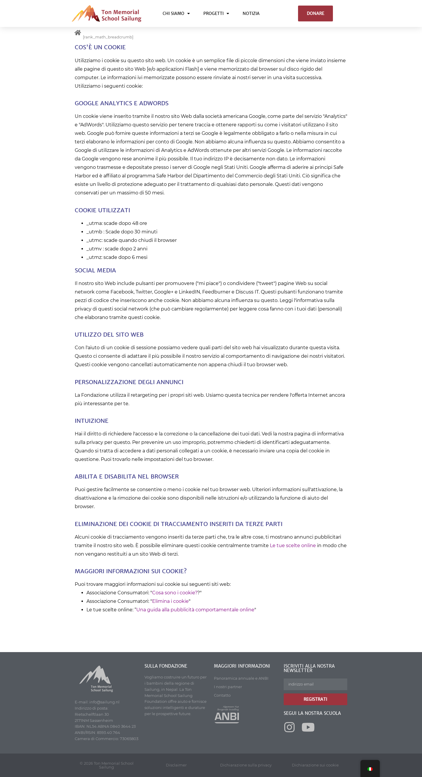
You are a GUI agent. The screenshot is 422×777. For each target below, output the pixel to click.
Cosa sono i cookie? (174, 593)
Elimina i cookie (170, 601)
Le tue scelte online (293, 545)
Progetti (216, 13)
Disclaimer (176, 765)
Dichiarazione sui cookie (315, 765)
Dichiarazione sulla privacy (246, 765)
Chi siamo (176, 13)
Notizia (251, 13)
